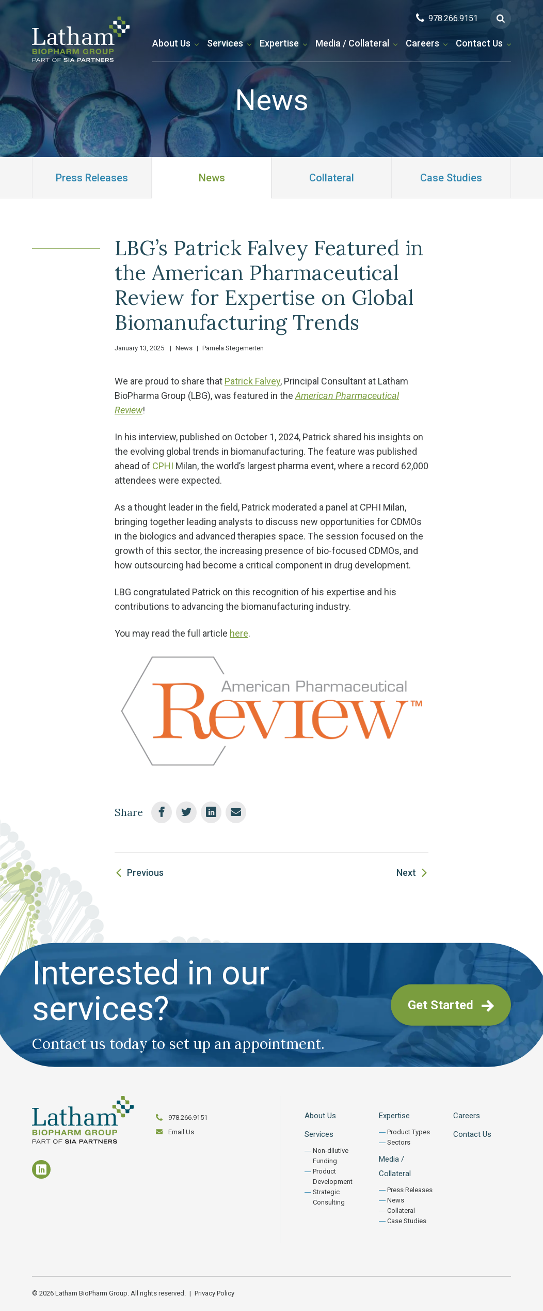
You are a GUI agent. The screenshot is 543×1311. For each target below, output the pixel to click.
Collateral (331, 178)
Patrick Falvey (252, 381)
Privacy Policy (214, 1293)
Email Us (181, 1132)
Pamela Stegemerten (233, 348)
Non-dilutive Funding (330, 1156)
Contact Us (479, 43)
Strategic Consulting (329, 1197)
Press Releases (92, 178)
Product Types (408, 1132)
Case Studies (451, 178)
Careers (422, 43)
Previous (145, 872)
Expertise (279, 43)
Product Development (333, 1176)
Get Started (451, 1005)
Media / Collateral (352, 43)
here (239, 633)
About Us (171, 43)
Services (225, 43)
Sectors (398, 1142)
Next (406, 872)
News (212, 178)
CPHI (162, 465)
